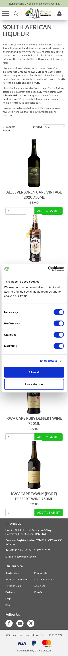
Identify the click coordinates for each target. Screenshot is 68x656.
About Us (39, 585)
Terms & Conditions (16, 579)
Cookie (38, 592)
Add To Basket (48, 210)
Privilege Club (13, 585)
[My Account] (59, 13)
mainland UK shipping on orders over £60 (34, 3)
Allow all (34, 372)
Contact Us (40, 573)
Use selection (34, 384)
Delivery (10, 592)
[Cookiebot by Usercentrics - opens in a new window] (48, 268)
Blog (8, 604)
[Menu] (5, 13)
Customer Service (44, 579)
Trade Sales (12, 573)
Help (8, 598)
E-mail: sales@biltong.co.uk (20, 556)
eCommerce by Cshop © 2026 (34, 650)
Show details (48, 360)
